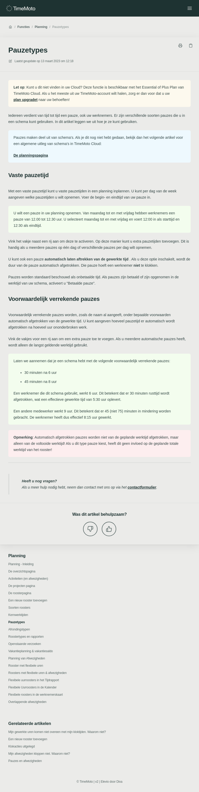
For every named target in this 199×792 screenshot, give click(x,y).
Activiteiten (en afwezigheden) (28, 578)
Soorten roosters (19, 607)
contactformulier (142, 487)
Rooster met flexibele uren (25, 665)
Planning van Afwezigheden (26, 658)
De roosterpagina (19, 593)
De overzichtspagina (21, 571)
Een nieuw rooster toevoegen (27, 600)
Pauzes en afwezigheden (25, 761)
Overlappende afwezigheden (27, 702)
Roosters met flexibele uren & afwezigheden (37, 673)
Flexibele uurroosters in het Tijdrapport (33, 680)
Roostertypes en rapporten (26, 636)
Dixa (119, 781)
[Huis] (20, 8)
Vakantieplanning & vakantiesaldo (30, 651)
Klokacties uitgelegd (21, 746)
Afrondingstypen (19, 629)
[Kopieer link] (191, 45)
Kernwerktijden (18, 615)
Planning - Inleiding (20, 564)
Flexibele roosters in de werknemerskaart (35, 694)
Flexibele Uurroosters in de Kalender (32, 687)
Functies (23, 27)
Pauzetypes (60, 27)
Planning (41, 27)
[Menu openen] (190, 8)
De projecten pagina (21, 586)
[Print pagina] (180, 45)
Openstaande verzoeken (24, 644)
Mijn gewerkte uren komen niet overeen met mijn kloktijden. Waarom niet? (57, 732)
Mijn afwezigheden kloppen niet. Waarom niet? (39, 753)
